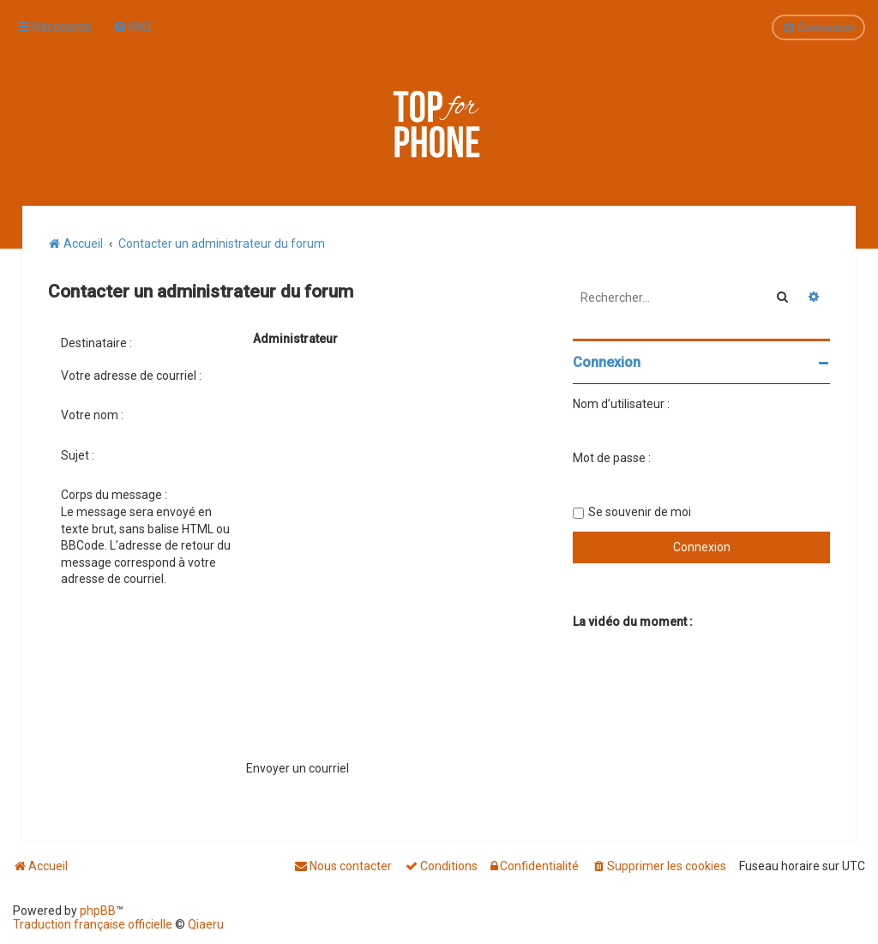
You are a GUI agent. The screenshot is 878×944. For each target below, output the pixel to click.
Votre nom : (92, 415)
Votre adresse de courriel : (131, 375)
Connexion (606, 362)
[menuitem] (132, 26)
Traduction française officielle (92, 924)
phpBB (98, 910)
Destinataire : (96, 343)
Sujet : (77, 455)
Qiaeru (206, 924)
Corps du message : (114, 495)
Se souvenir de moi (639, 512)
